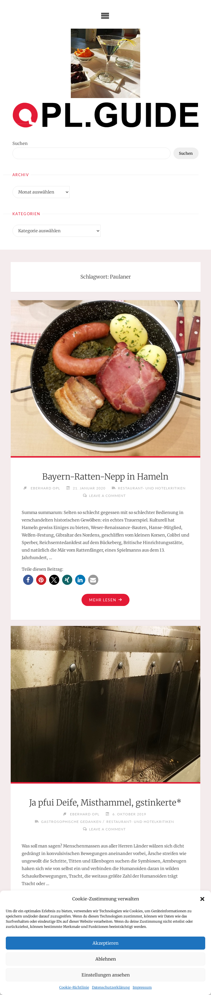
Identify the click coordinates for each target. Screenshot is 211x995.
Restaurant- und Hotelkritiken (152, 488)
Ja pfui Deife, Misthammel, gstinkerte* (105, 802)
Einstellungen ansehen (106, 975)
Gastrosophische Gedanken (71, 821)
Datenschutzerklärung (111, 987)
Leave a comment (107, 495)
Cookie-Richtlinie (74, 987)
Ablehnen (105, 959)
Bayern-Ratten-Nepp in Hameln (105, 476)
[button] (202, 899)
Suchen (20, 143)
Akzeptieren (105, 943)
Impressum (142, 987)
